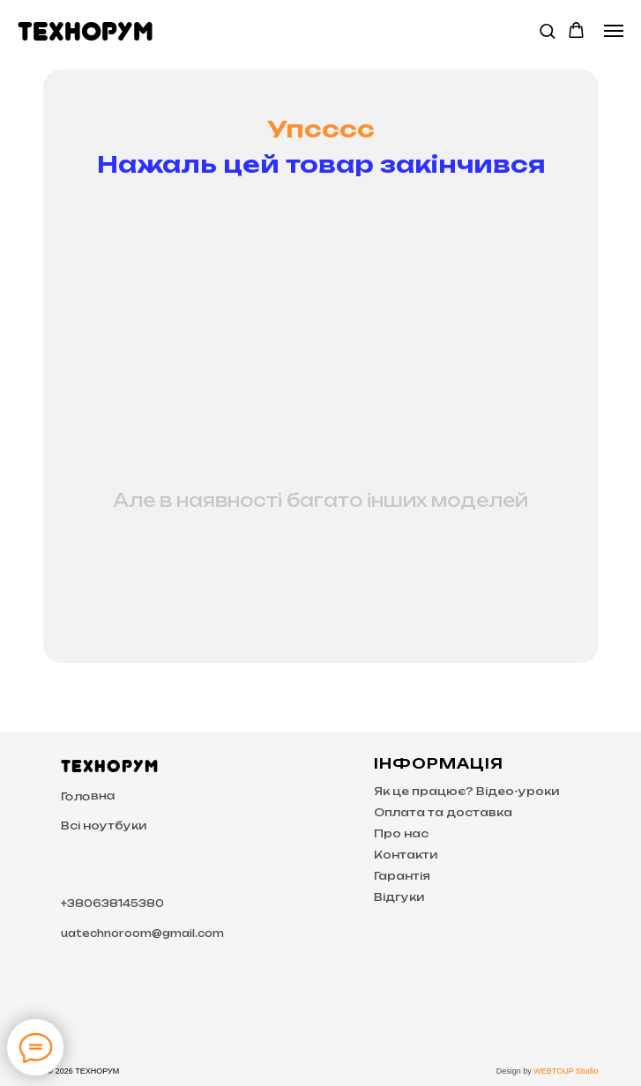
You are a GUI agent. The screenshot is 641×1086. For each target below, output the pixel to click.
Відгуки (399, 897)
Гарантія (402, 875)
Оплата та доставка (443, 812)
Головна (87, 796)
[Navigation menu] (613, 31)
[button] (547, 30)
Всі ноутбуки (103, 825)
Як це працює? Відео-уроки (466, 791)
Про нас (401, 833)
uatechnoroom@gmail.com (142, 933)
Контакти (405, 854)
